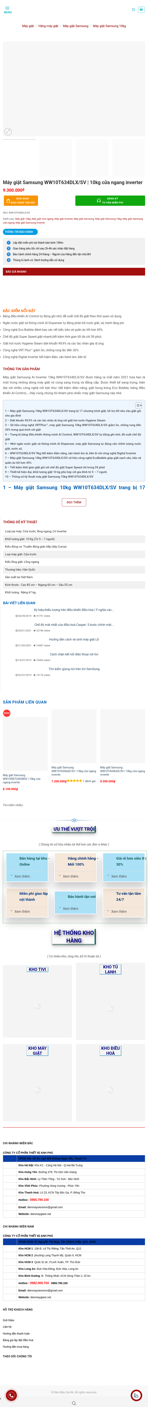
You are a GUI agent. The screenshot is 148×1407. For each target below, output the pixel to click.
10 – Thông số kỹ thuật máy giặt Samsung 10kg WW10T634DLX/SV (49, 476)
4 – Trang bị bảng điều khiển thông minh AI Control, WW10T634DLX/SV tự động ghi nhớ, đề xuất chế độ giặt (73, 437)
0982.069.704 (39, 1283)
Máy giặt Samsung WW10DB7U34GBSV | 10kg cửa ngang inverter (21, 779)
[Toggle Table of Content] (136, 405)
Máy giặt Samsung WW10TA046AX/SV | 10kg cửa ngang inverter (122, 771)
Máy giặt (28, 26)
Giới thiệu (8, 1320)
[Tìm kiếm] (133, 9)
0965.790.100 (39, 1199)
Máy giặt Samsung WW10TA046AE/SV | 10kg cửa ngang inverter (73, 771)
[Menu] (7, 9)
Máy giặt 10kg (23, 218)
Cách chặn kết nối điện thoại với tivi (74, 654)
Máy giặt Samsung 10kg (109, 26)
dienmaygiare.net (40, 1214)
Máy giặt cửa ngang (42, 218)
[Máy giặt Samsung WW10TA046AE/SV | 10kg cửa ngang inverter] (73, 736)
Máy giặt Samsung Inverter (30, 222)
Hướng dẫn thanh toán (16, 1333)
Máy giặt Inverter (63, 218)
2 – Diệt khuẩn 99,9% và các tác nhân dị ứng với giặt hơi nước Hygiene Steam (55, 420)
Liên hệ (7, 1326)
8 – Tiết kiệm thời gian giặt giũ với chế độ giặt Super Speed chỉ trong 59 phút (55, 467)
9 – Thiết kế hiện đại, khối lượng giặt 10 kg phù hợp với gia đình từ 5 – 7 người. (56, 472)
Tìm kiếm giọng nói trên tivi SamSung (74, 669)
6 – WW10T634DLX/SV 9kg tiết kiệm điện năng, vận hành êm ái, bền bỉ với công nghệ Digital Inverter (70, 453)
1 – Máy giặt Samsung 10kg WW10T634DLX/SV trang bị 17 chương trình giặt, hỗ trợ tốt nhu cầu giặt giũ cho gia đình (73, 413)
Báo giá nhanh (16, 271)
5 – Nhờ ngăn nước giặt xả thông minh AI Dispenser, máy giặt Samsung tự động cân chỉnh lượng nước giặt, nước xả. (73, 446)
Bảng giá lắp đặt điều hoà (18, 1340)
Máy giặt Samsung (75, 26)
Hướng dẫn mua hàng (16, 1346)
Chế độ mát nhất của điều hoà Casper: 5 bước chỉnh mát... (74, 625)
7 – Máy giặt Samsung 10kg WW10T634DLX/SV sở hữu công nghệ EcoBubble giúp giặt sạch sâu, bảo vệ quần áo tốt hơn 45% (73, 460)
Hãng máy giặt (48, 26)
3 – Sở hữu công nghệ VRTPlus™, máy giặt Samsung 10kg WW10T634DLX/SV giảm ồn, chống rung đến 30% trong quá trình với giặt (73, 427)
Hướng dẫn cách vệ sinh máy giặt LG (74, 639)
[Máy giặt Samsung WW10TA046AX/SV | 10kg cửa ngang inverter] (122, 736)
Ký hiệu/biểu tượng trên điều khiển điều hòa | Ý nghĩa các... (74, 610)
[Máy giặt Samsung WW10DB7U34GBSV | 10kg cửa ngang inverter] (25, 744)
